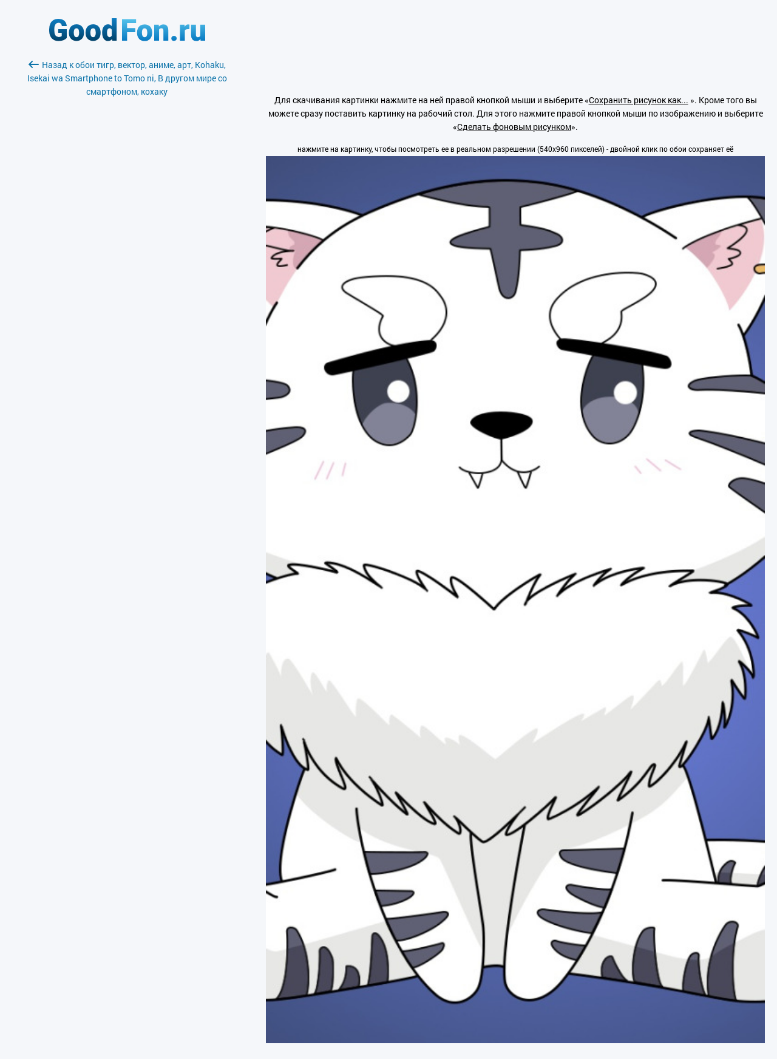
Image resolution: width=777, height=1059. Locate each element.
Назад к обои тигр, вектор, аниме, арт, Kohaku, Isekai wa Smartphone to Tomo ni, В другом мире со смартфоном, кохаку (127, 78)
